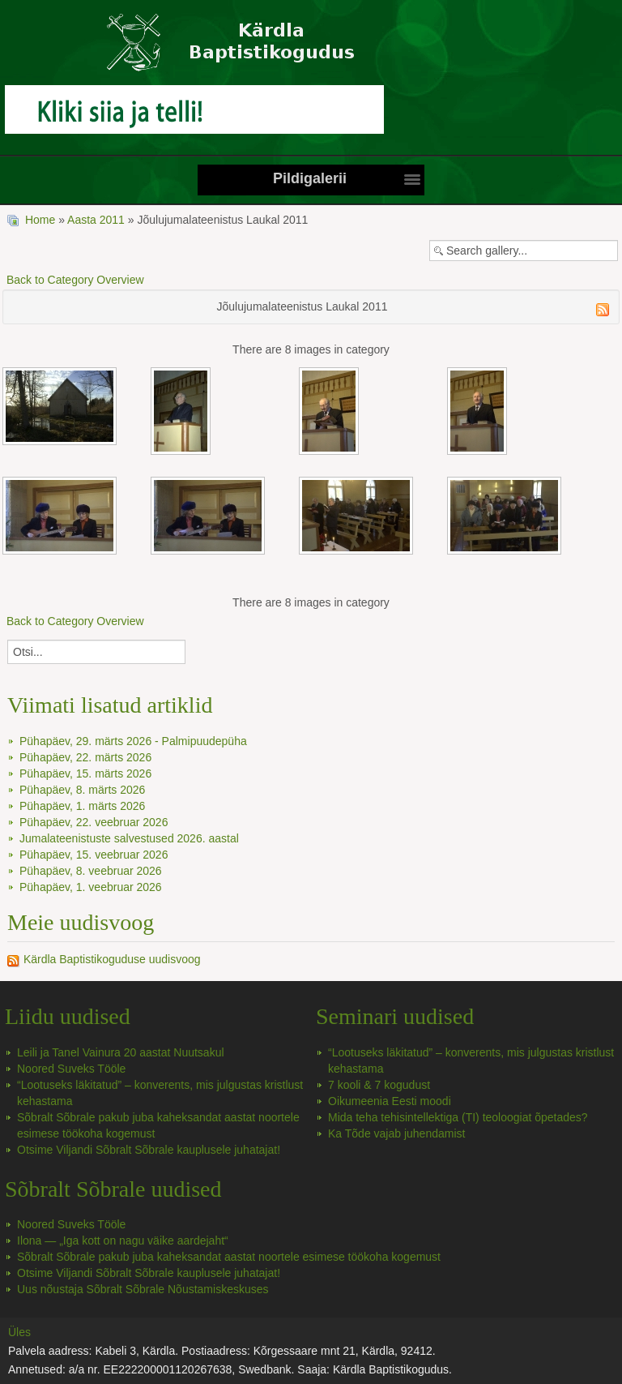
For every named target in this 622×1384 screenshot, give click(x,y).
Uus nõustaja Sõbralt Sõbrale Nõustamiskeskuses (143, 1289)
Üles (19, 1332)
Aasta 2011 (96, 219)
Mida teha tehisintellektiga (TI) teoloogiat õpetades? (458, 1117)
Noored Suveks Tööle (71, 1068)
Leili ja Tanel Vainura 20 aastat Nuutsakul (120, 1052)
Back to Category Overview (75, 279)
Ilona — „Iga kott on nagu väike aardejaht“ (122, 1240)
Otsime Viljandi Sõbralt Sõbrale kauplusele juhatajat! (148, 1149)
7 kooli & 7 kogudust (379, 1084)
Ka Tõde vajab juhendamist (396, 1133)
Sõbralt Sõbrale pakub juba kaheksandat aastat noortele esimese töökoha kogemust (229, 1256)
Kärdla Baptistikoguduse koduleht (311, 50)
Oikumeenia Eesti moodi (389, 1101)
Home (40, 219)
